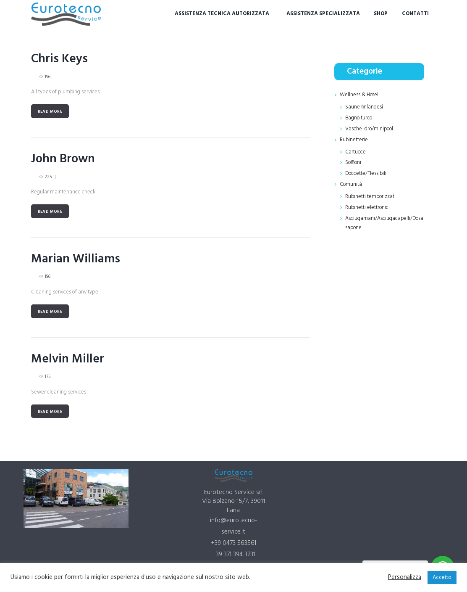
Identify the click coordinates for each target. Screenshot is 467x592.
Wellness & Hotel (359, 94)
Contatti (415, 13)
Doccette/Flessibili (366, 171)
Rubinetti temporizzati (370, 194)
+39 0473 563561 (233, 542)
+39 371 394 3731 (233, 554)
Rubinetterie (354, 138)
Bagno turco (359, 117)
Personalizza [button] (404, 577)
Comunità (351, 182)
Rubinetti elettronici (367, 205)
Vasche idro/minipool (370, 128)
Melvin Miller (68, 358)
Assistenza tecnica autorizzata (222, 13)
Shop (381, 13)
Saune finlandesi (364, 106)
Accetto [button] (442, 577)
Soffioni (353, 161)
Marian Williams (75, 258)
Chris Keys (60, 59)
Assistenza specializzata (323, 13)
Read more (50, 111)
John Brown (63, 159)
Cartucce (355, 150)
